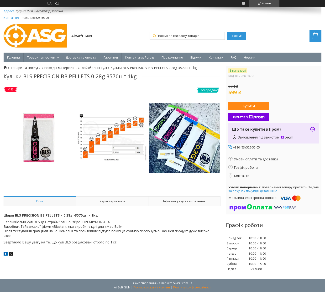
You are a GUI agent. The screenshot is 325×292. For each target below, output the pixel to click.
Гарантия (111, 57)
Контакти (216, 57)
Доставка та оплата (81, 57)
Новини (250, 57)
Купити (249, 105)
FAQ (233, 57)
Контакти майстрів (139, 57)
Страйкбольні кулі (92, 68)
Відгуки (195, 57)
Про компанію (172, 57)
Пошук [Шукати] (236, 36)
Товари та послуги (41, 57)
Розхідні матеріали (59, 68)
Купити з (249, 116)
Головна (13, 57)
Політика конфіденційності (192, 287)
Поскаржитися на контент (151, 287)
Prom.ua (186, 283)
